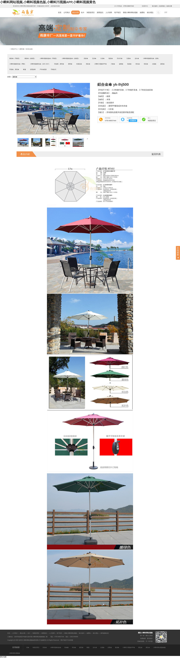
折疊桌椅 (33, 69)
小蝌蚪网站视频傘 (14, 653)
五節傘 (94, 58)
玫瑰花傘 (79, 64)
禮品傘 (140, 647)
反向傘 (137, 58)
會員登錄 (162, 6)
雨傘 (27, 647)
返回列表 (156, 154)
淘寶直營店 (91, 12)
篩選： (9, 77)
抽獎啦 (142, 12)
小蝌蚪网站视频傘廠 (159, 647)
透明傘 (70, 64)
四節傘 (86, 58)
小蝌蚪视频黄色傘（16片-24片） (40, 64)
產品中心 (14, 49)
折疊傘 (110, 647)
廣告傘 (148, 647)
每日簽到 (155, 6)
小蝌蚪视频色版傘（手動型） (49, 58)
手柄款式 (53, 69)
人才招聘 (109, 12)
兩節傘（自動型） (30, 58)
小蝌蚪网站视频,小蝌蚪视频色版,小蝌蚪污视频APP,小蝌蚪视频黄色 (48, 2)
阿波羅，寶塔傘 (59, 64)
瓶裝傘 (111, 58)
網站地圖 (3, 657)
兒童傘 (129, 58)
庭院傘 (22, 49)
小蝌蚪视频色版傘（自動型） (71, 58)
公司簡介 (67, 12)
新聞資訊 (100, 12)
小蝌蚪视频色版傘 (55, 647)
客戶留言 (117, 12)
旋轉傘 (121, 64)
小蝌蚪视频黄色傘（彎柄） (17, 64)
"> (132, 121)
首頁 (59, 12)
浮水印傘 (119, 58)
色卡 (82, 12)
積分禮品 (150, 12)
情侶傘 (146, 64)
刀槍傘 (113, 64)
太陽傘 (154, 64)
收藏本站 (145, 6)
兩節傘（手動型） (14, 58)
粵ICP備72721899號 (66, 640)
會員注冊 (169, 6)
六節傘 (102, 58)
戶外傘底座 (43, 69)
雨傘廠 (66, 647)
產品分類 (75, 12)
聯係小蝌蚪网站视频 (130, 12)
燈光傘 (138, 64)
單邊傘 (74, 647)
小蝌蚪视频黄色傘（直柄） (151, 58)
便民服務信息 (104, 633)
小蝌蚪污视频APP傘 (100, 64)
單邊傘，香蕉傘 (14, 69)
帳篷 (24, 69)
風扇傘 (129, 64)
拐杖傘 (88, 64)
